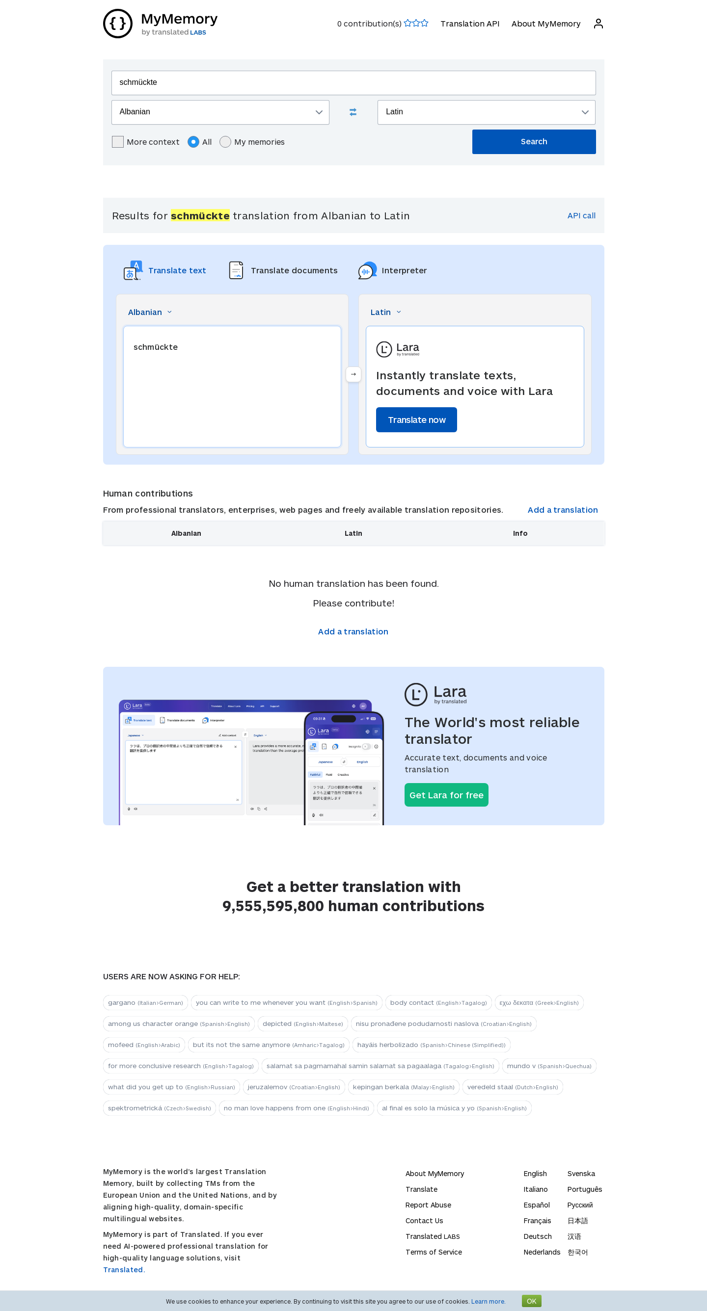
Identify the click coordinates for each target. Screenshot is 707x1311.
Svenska (581, 1173)
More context (146, 142)
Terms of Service (434, 1252)
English (535, 1173)
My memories (252, 142)
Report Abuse (428, 1205)
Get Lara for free (446, 794)
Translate (421, 1189)
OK (532, 1301)
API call (582, 215)
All (200, 142)
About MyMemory (546, 23)
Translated (433, 1236)
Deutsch (538, 1236)
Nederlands (542, 1252)
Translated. (124, 1269)
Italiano (536, 1189)
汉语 (574, 1236)
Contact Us (424, 1220)
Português (585, 1189)
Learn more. (488, 1301)
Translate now (416, 419)
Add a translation (563, 509)
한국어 (578, 1252)
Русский (580, 1205)
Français (537, 1220)
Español (537, 1205)
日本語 (578, 1220)
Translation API (470, 23)
